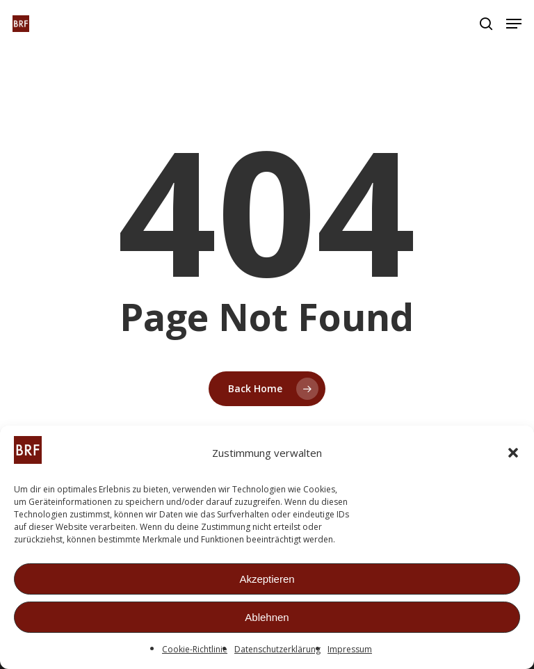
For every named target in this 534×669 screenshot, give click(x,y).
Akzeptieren (266, 580)
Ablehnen (267, 618)
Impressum (349, 650)
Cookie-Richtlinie (194, 650)
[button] (513, 453)
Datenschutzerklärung (277, 650)
